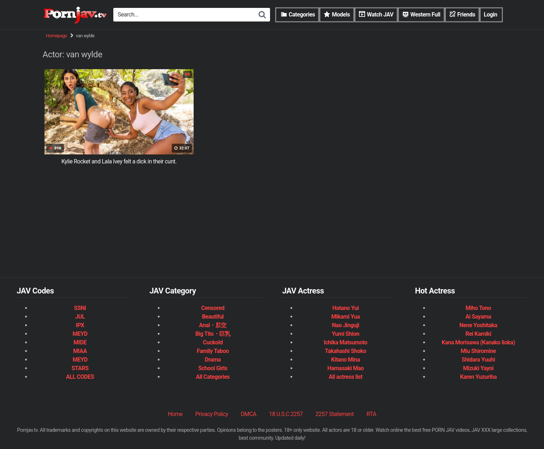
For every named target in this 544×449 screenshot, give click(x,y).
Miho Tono (478, 308)
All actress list (345, 376)
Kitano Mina (345, 359)
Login (490, 14)
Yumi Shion (345, 333)
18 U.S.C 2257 (286, 414)
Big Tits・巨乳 (212, 333)
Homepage (56, 35)
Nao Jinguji (345, 325)
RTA (371, 414)
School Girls (212, 368)
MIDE (80, 342)
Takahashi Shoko (345, 351)
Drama (213, 359)
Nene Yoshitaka (478, 325)
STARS (79, 368)
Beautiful (212, 316)
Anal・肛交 (213, 325)
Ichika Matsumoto (346, 342)
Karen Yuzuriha (478, 376)
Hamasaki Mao (345, 368)
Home (175, 414)
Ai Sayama (478, 316)
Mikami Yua (345, 316)
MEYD (79, 333)
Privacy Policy (211, 414)
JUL (80, 316)
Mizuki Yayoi (478, 368)
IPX (80, 325)
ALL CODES (80, 376)
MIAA (80, 351)
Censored (212, 308)
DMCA (248, 414)
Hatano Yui (345, 308)
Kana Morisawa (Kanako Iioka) (478, 342)
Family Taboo (213, 351)
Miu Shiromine (478, 351)
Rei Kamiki (478, 333)
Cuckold (213, 342)
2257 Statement (335, 414)
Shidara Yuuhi (478, 359)
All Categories (213, 376)
